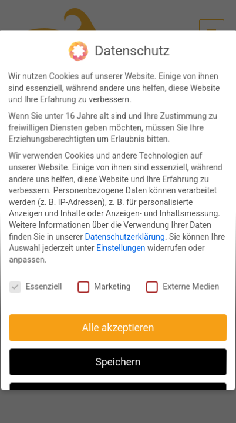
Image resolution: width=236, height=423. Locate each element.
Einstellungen (120, 247)
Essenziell (37, 284)
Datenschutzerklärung (124, 236)
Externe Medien (181, 284)
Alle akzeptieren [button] (118, 323)
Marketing (104, 284)
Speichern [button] (118, 355)
